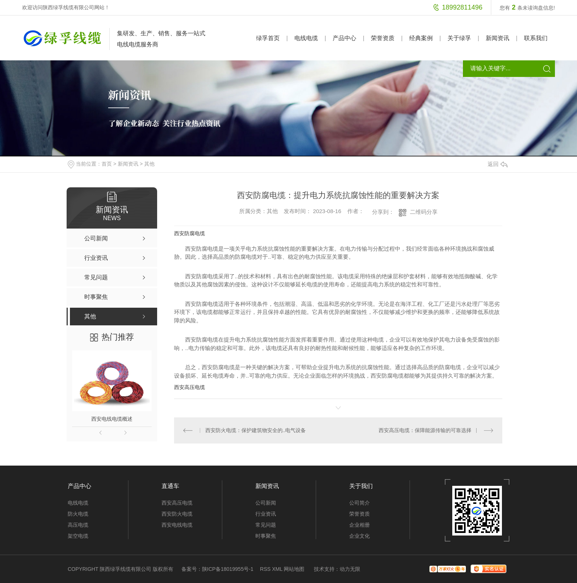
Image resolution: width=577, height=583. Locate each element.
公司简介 (359, 503)
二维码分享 (424, 212)
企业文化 (359, 536)
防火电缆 (78, 514)
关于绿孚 (459, 38)
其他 (149, 164)
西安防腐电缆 (189, 233)
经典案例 (421, 38)
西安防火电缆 (177, 514)
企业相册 (359, 525)
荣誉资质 (382, 38)
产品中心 (344, 38)
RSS (265, 569)
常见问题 (265, 525)
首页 (107, 164)
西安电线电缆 (177, 525)
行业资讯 (265, 514)
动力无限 (350, 569)
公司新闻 (265, 503)
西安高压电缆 (189, 387)
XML (277, 569)
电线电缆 (306, 38)
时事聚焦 (265, 536)
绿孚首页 (268, 38)
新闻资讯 (497, 38)
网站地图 (294, 569)
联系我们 (536, 38)
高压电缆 (78, 525)
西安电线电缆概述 (111, 419)
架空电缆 (78, 536)
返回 (497, 164)
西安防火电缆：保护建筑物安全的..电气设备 (255, 430)
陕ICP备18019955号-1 (228, 569)
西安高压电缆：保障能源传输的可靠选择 (425, 430)
